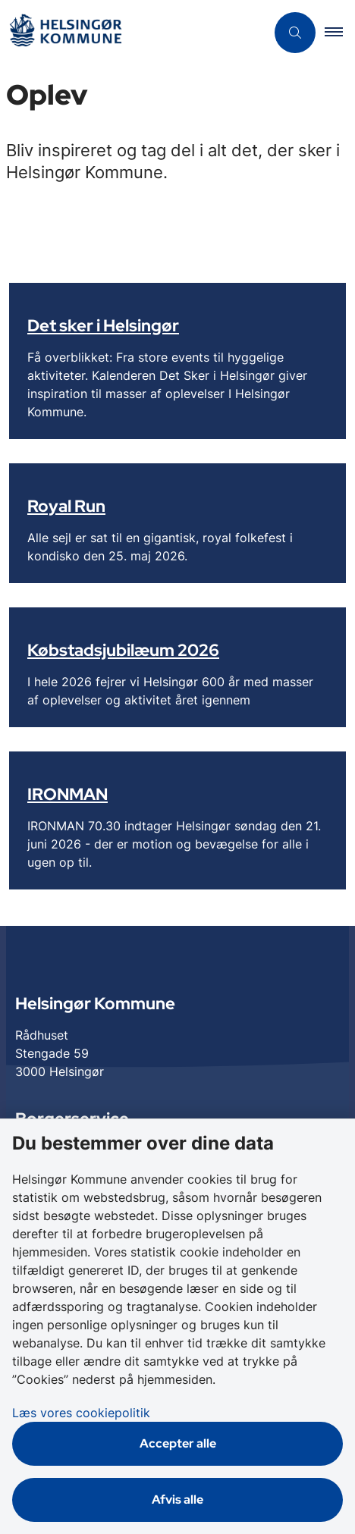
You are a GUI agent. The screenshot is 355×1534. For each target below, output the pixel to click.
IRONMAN (67, 794)
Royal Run (66, 505)
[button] (340, 32)
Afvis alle (177, 1499)
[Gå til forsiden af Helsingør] (65, 33)
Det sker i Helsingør (103, 325)
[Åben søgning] (295, 32)
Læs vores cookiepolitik (81, 1412)
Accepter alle (178, 1443)
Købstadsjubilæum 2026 (123, 649)
